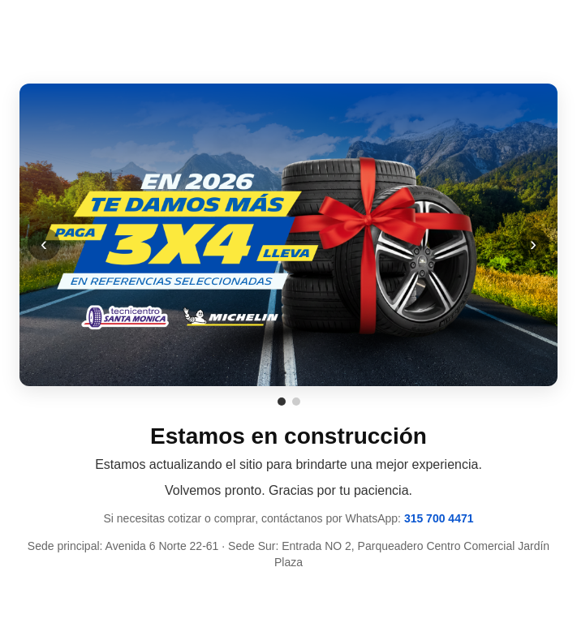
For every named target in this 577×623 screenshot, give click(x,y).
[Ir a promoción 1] (282, 401)
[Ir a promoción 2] (296, 401)
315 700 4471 (439, 518)
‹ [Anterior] (44, 244)
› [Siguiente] (533, 244)
